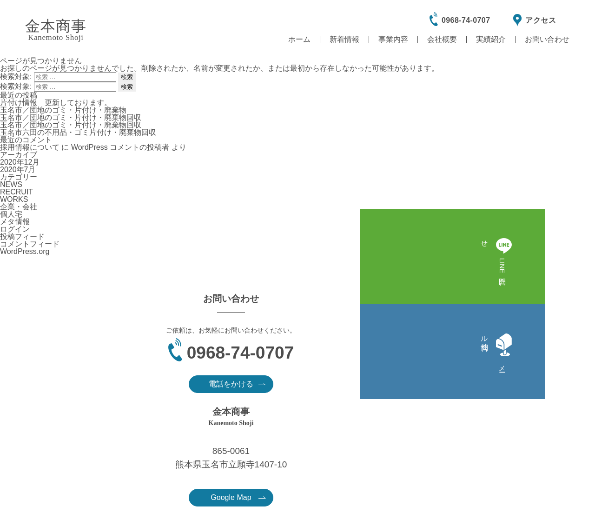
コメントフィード (30, 244)
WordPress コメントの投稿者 (120, 147)
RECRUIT (16, 192)
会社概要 (442, 39)
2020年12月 (20, 162)
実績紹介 (491, 39)
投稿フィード (22, 236)
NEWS (11, 184)
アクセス (540, 20)
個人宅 (11, 214)
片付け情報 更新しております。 (56, 103)
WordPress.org (24, 251)
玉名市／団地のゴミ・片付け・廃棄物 (63, 110)
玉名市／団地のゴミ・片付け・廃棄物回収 (70, 117)
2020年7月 (18, 169)
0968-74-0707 (466, 20)
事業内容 (393, 39)
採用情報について (30, 147)
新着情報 (344, 39)
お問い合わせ (547, 39)
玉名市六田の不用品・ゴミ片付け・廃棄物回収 (78, 132)
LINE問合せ (581, 209)
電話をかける (187, 392)
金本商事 (55, 30)
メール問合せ (581, 267)
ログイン (15, 229)
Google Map (421, 392)
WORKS (14, 199)
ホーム (299, 39)
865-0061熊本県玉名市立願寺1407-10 (414, 352)
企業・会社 (18, 207)
